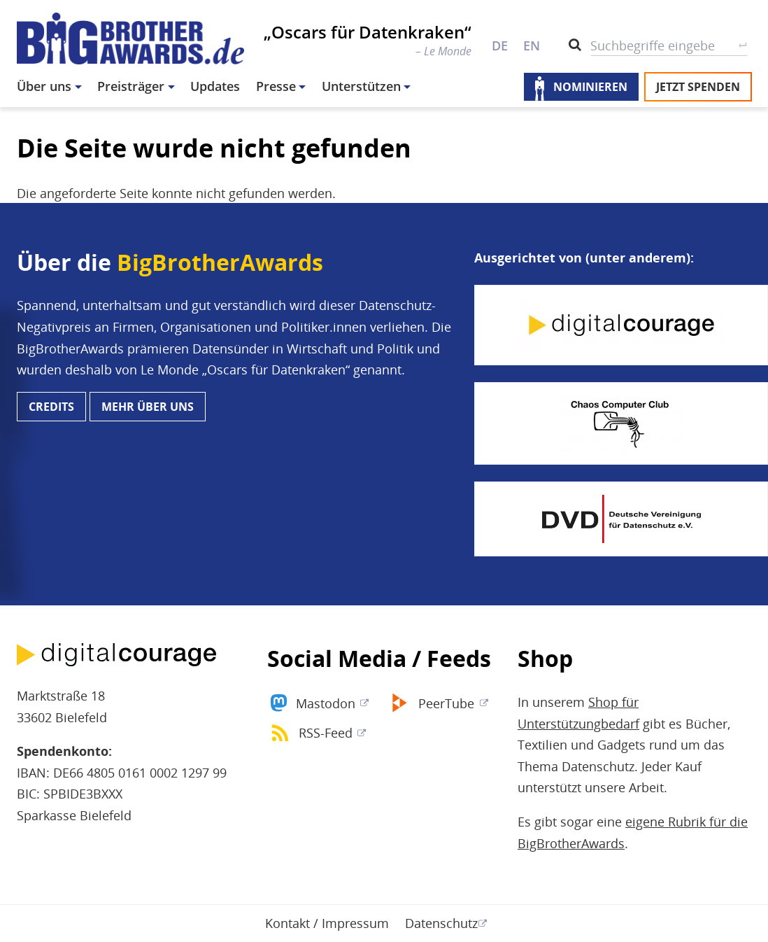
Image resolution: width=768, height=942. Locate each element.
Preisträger (130, 86)
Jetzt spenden (698, 86)
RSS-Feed (326, 732)
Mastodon (325, 703)
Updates (215, 86)
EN (531, 45)
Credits (51, 406)
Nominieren (590, 86)
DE (500, 45)
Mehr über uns (147, 406)
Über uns (44, 86)
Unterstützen (361, 86)
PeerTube (446, 703)
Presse (276, 86)
